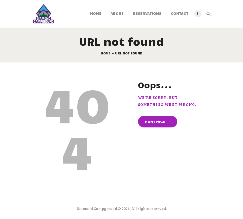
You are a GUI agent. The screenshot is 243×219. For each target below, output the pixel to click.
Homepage (155, 121)
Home (106, 53)
